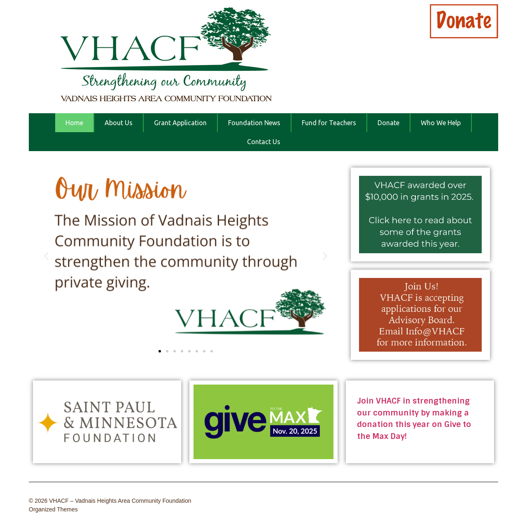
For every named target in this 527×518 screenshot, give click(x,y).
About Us (119, 122)
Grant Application (180, 122)
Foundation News (254, 122)
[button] (46, 256)
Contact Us (263, 141)
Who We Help (441, 122)
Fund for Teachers (329, 122)
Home (74, 122)
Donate (388, 122)
